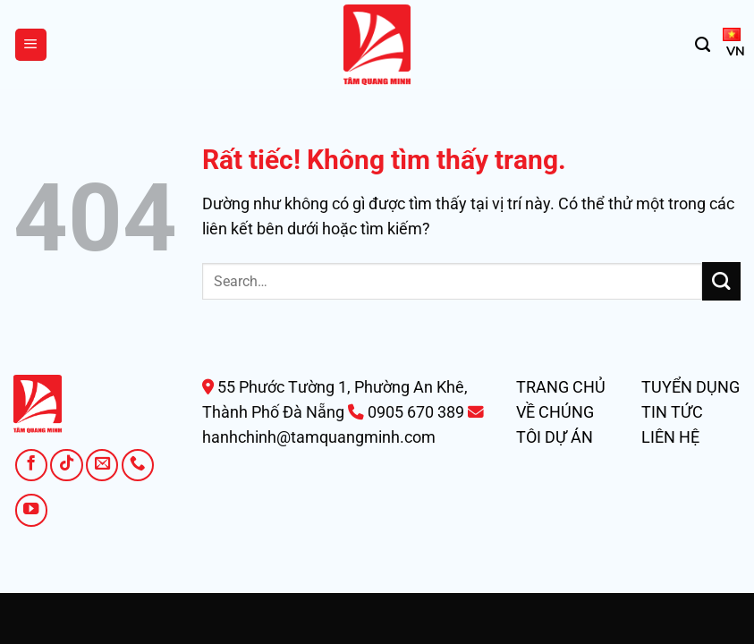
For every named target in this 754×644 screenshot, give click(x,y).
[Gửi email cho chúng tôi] (102, 465)
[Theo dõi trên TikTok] (66, 465)
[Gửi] (721, 281)
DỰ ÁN (569, 437)
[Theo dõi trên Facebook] (31, 465)
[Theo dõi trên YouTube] (31, 510)
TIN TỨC (672, 412)
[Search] (702, 45)
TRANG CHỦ (561, 387)
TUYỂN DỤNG (690, 387)
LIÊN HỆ (670, 437)
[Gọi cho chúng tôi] (138, 465)
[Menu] (31, 45)
